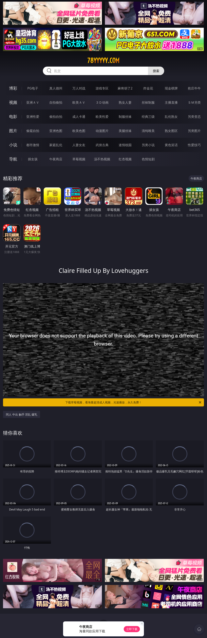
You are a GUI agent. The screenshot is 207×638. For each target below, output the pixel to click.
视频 (13, 102)
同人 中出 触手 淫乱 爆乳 (21, 414)
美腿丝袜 (125, 131)
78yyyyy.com (103, 60)
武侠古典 (102, 145)
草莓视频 (78, 159)
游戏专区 (102, 88)
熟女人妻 (125, 102)
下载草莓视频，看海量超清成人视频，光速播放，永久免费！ (133, 402)
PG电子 (32, 88)
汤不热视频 (102, 159)
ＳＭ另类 (194, 102)
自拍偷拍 (55, 102)
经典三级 (148, 116)
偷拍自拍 (55, 116)
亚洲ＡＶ (32, 102)
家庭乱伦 (55, 145)
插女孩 (33, 159)
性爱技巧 (194, 145)
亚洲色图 (55, 131)
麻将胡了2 (125, 88)
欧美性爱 (102, 116)
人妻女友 (78, 145)
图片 (13, 130)
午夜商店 (55, 159)
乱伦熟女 (171, 116)
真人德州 (55, 88)
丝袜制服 (148, 102)
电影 (13, 116)
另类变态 (194, 116)
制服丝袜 (125, 116)
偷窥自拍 (32, 131)
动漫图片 (102, 131)
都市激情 (32, 145)
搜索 (156, 71)
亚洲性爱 (32, 116)
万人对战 (78, 88)
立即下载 (131, 629)
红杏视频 (125, 159)
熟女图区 (171, 131)
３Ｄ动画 (102, 102)
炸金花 (148, 88)
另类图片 (194, 131)
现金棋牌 (171, 88)
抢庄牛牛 (194, 88)
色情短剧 (148, 159)
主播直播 (171, 102)
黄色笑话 (171, 145)
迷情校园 (125, 145)
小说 (13, 145)
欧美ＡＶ (78, 102)
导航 (13, 159)
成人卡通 (78, 116)
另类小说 (148, 145)
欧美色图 (78, 131)
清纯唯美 (148, 131)
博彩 (13, 88)
